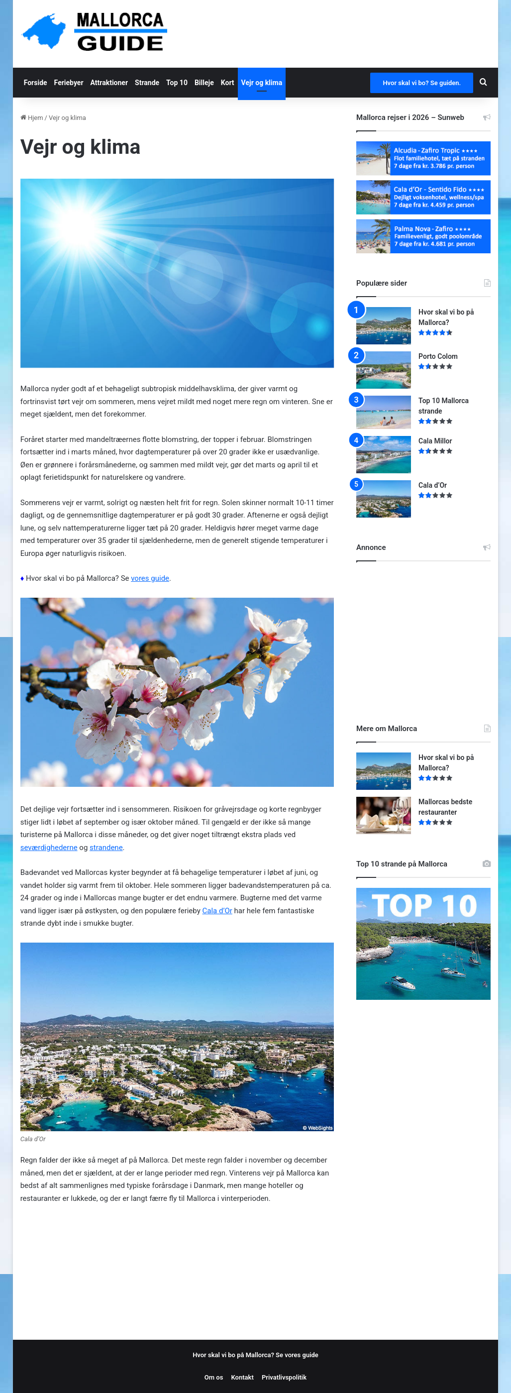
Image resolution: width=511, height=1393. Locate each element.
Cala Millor (435, 441)
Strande (147, 83)
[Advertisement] (431, 633)
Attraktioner (109, 83)
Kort (227, 83)
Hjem (31, 117)
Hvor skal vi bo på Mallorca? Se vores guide (255, 1355)
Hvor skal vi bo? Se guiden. (422, 83)
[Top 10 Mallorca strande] (383, 412)
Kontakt (242, 1377)
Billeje (204, 83)
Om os (213, 1377)
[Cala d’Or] (383, 499)
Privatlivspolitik (284, 1377)
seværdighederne (49, 847)
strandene (106, 847)
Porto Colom (438, 356)
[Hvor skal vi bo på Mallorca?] (383, 325)
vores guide (150, 578)
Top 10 (177, 83)
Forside (35, 83)
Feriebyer (69, 83)
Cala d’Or (217, 910)
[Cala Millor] (383, 454)
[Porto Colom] (383, 370)
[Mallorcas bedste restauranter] (383, 815)
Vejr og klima (262, 83)
